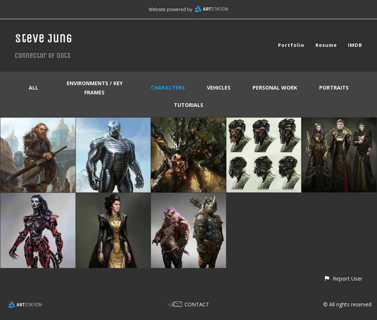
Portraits (334, 87)
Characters (168, 87)
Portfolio (291, 45)
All (33, 87)
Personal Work (275, 87)
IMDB (355, 45)
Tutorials (188, 104)
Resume (326, 45)
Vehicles (218, 87)
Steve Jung (43, 38)
